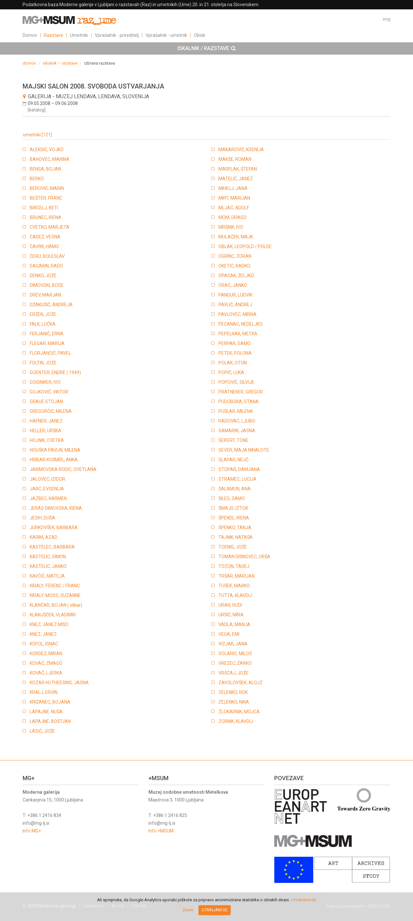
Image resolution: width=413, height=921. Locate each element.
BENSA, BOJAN (45, 169)
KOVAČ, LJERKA (46, 672)
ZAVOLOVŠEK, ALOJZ (240, 682)
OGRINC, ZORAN (234, 256)
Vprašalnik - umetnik (166, 35)
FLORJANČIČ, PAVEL (50, 353)
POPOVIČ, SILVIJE (236, 382)
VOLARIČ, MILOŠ (235, 653)
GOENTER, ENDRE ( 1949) (55, 372)
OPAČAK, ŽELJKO (236, 275)
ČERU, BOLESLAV (47, 256)
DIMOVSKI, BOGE (47, 285)
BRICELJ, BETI (44, 207)
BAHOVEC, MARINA (49, 159)
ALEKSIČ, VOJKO (47, 149)
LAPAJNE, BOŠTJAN (50, 721)
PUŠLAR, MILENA (235, 411)
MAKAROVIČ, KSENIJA (241, 149)
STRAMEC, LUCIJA (237, 479)
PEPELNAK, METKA (237, 333)
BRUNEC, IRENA (45, 217)
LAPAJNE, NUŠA (46, 711)
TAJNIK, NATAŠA (235, 537)
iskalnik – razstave (60, 63)
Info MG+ (32, 830)
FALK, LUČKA (42, 324)
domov (29, 63)
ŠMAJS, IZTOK (233, 508)
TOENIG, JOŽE (232, 546)
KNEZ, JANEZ (43, 634)
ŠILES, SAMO (231, 498)
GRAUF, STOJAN (46, 401)
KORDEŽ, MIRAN (46, 653)
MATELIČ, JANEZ (235, 178)
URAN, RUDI (230, 605)
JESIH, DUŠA (42, 517)
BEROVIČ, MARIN (47, 188)
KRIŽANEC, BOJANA (50, 702)
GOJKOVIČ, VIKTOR (49, 391)
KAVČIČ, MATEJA (47, 576)
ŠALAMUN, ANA (234, 488)
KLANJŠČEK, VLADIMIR (53, 614)
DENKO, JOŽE (43, 275)
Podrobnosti (304, 899)
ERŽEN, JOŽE (43, 314)
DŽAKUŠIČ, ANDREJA (51, 304)
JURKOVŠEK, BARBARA (54, 527)
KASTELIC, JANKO (48, 566)
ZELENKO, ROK (233, 692)
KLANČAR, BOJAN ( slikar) (56, 605)
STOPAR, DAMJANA (239, 469)
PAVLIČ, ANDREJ (235, 304)
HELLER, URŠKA (45, 430)
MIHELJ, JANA (232, 188)
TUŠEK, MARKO (234, 585)
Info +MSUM (161, 830)
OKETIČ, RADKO (234, 265)
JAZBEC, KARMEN (48, 498)
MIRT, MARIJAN (234, 198)
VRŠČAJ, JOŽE (233, 672)
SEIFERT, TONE (233, 440)
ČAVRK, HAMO (44, 246)
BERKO (37, 178)
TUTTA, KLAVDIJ (235, 595)
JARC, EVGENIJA (47, 488)
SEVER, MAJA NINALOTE (243, 450)
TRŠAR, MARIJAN (236, 576)
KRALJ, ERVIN (43, 692)
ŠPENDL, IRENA (233, 517)
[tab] (206, 48)
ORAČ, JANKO (232, 285)
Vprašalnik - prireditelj (117, 35)
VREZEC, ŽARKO (235, 663)
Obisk (199, 35)
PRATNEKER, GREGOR (240, 391)
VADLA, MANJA (234, 624)
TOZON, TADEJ (233, 566)
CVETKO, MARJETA (49, 227)
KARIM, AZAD (43, 537)
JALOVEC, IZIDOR (47, 479)
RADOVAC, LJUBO (236, 421)
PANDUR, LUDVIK (235, 295)
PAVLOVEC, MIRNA (237, 314)
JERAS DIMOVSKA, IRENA (56, 508)
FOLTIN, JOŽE (43, 362)
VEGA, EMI (228, 634)
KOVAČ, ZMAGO (46, 663)
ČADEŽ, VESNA (45, 236)
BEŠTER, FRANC (46, 198)
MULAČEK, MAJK (235, 236)
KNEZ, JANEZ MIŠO (49, 624)
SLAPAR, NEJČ (233, 459)
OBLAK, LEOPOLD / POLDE (245, 246)
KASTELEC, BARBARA (52, 546)
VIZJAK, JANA (232, 643)
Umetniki (79, 35)
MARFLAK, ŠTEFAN (237, 169)
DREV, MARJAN (45, 295)
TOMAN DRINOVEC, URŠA (244, 556)
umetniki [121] (37, 134)
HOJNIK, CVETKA (47, 440)
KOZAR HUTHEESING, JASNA (59, 682)
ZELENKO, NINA (233, 702)
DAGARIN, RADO (46, 265)
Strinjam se (214, 909)
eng (386, 19)
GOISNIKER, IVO (45, 382)
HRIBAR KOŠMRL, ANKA (54, 459)
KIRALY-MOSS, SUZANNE (55, 595)
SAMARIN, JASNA (236, 430)
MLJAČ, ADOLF (233, 207)
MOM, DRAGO (232, 217)
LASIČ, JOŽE (42, 731)
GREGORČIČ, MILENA (51, 411)
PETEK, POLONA (235, 353)
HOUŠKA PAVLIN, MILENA (55, 450)
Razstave (53, 35)
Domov (30, 35)
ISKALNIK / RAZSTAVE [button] (206, 48)
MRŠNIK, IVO (230, 227)
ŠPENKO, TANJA (234, 527)
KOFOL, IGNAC (44, 643)
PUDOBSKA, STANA (238, 401)
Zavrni (188, 909)
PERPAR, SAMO (234, 343)
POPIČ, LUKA (231, 372)
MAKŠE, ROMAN (234, 159)
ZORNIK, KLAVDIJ (235, 721)
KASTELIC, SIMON (48, 556)
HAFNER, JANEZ (46, 421)
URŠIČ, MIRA (231, 614)
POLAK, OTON (232, 362)
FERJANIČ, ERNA (47, 333)
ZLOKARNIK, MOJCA (239, 711)
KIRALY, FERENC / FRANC (55, 585)
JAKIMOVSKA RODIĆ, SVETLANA (63, 469)
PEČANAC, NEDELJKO (240, 324)
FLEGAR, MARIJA (47, 343)
